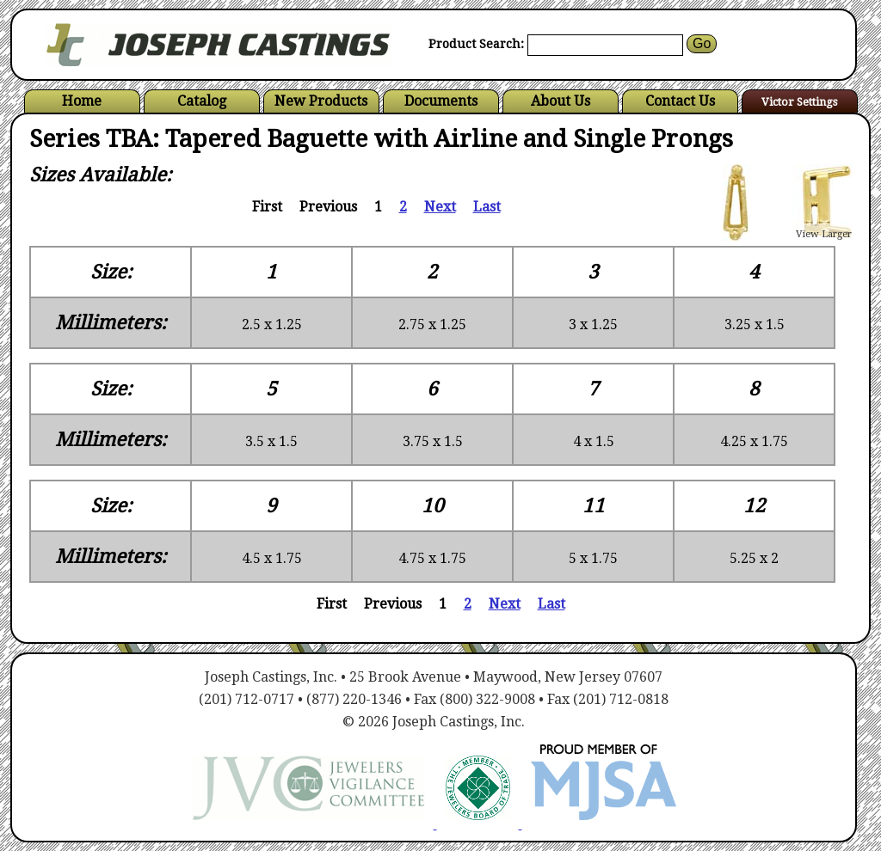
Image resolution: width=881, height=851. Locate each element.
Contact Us (680, 101)
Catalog (201, 101)
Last (487, 207)
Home (82, 101)
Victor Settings (799, 101)
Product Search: (476, 44)
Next (440, 207)
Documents (440, 101)
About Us (560, 101)
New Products (320, 101)
